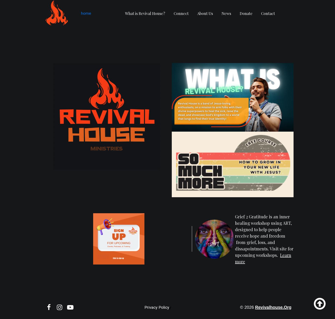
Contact (268, 13)
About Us (205, 13)
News (226, 13)
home (84, 13)
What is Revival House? (145, 13)
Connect (181, 13)
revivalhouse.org (273, 307)
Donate (246, 13)
